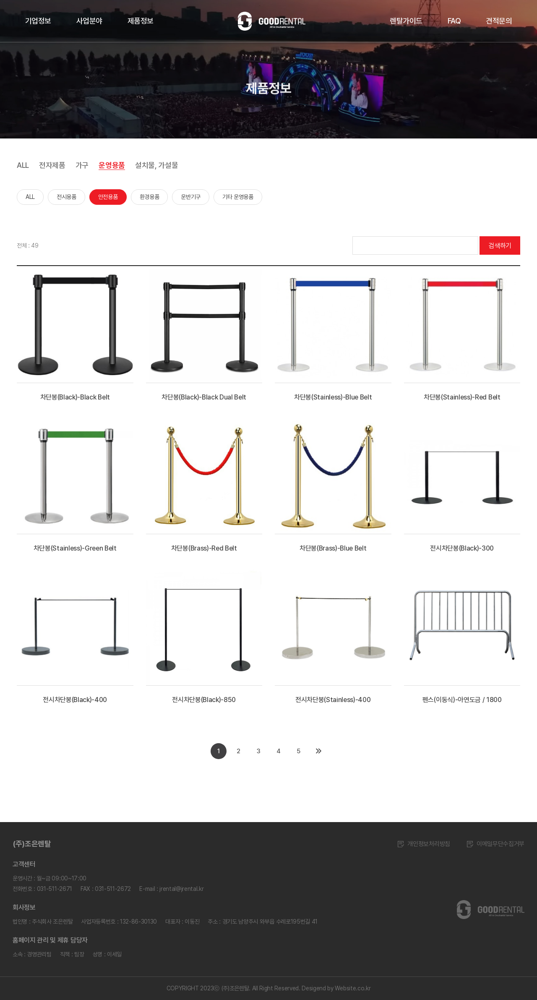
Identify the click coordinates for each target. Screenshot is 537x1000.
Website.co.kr (352, 988)
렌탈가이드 (406, 20)
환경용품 (149, 196)
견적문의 (499, 20)
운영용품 (112, 165)
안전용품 (108, 196)
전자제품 (52, 165)
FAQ (454, 20)
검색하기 (499, 246)
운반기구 (191, 196)
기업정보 (38, 20)
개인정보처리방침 (424, 844)
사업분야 (89, 20)
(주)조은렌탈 (32, 843)
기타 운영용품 (237, 196)
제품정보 (141, 20)
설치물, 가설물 (156, 165)
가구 (82, 165)
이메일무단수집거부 (495, 844)
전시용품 (66, 196)
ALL (23, 165)
